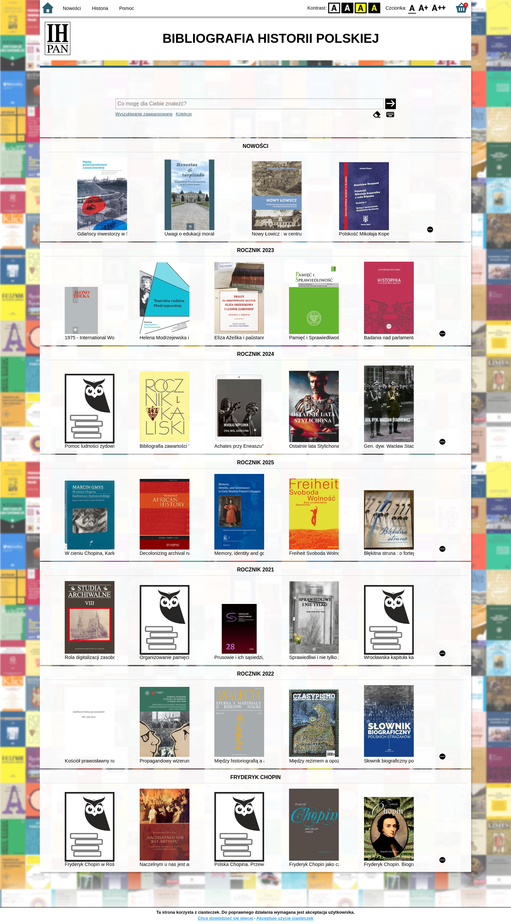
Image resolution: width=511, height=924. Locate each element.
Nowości (72, 8)
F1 (423, 7)
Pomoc (126, 8)
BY (374, 7)
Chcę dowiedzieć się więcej (225, 918)
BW (347, 7)
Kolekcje (184, 113)
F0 (412, 7)
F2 (439, 7)
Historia (100, 8)
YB (360, 7)
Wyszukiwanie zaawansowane (144, 113)
